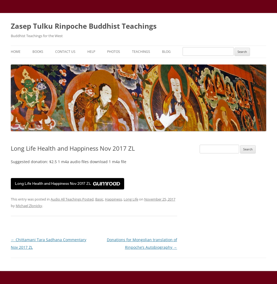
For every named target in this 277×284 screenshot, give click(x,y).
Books (37, 51)
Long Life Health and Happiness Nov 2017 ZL (67, 183)
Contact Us (65, 51)
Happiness (113, 199)
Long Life (131, 199)
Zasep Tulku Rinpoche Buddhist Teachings (84, 26)
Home (16, 51)
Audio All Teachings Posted (72, 199)
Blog (166, 51)
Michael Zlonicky (29, 205)
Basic (99, 199)
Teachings (141, 51)
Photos (113, 51)
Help (91, 51)
